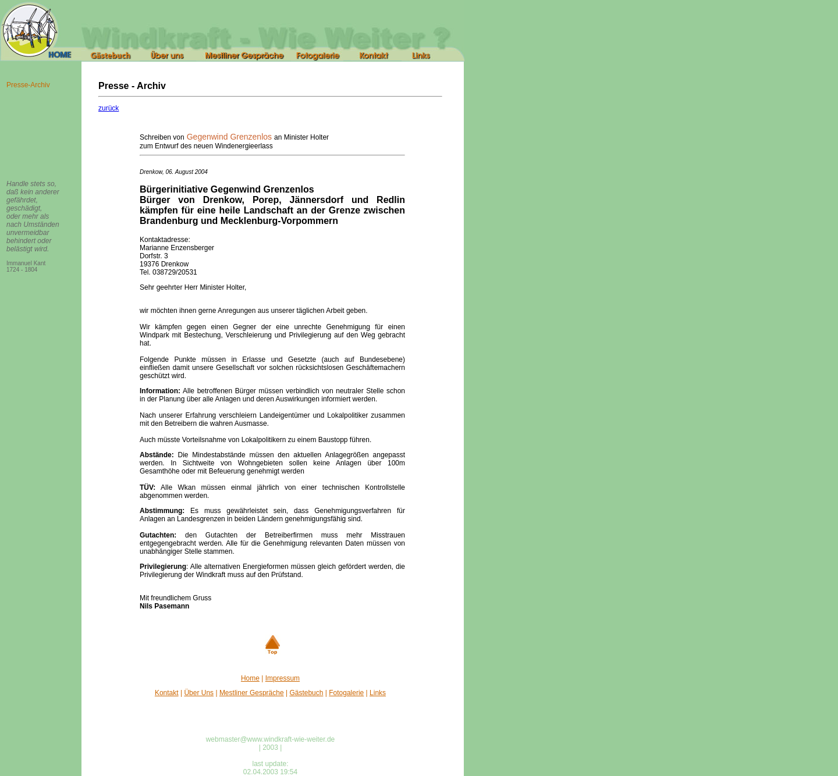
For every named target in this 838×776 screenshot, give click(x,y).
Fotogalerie (346, 693)
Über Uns (199, 693)
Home (250, 678)
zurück (108, 108)
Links (378, 693)
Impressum (282, 678)
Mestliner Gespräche (251, 693)
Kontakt (167, 693)
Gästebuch (306, 693)
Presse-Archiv (28, 85)
